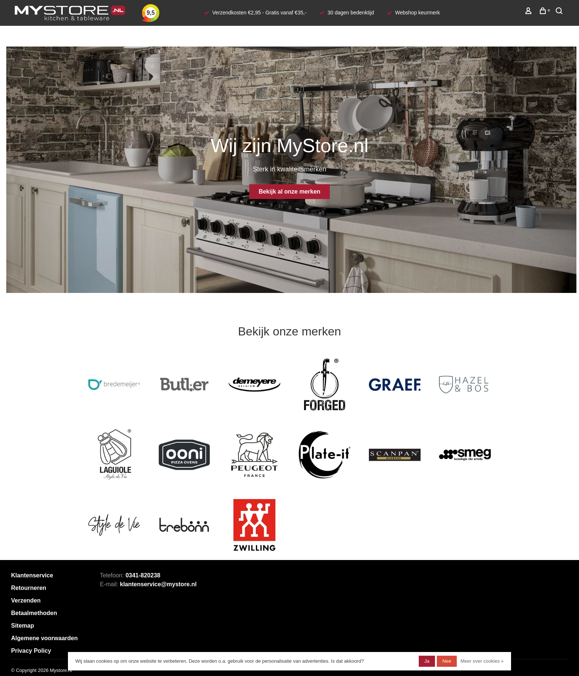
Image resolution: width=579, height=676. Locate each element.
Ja (426, 661)
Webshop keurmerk (417, 13)
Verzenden (26, 600)
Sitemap (22, 625)
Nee (446, 661)
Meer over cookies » (482, 661)
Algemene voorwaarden (44, 638)
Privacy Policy (31, 651)
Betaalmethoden (34, 613)
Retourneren (28, 588)
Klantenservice (32, 575)
